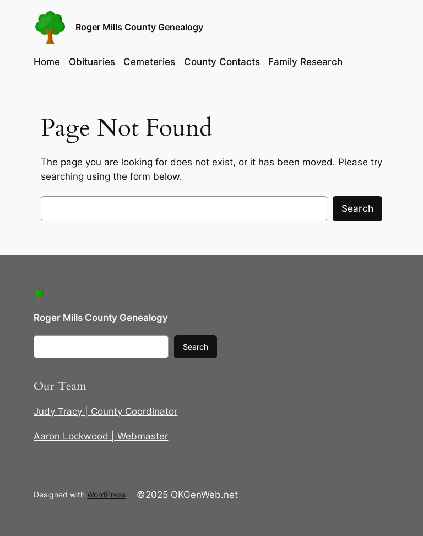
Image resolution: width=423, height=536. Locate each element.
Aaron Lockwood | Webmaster (101, 436)
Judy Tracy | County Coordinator (105, 411)
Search (357, 208)
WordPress (106, 494)
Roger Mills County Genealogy (139, 27)
